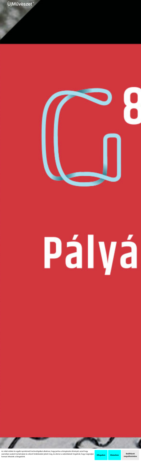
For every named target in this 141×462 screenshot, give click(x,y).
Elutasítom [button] (114, 455)
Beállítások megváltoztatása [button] (130, 455)
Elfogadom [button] (101, 455)
